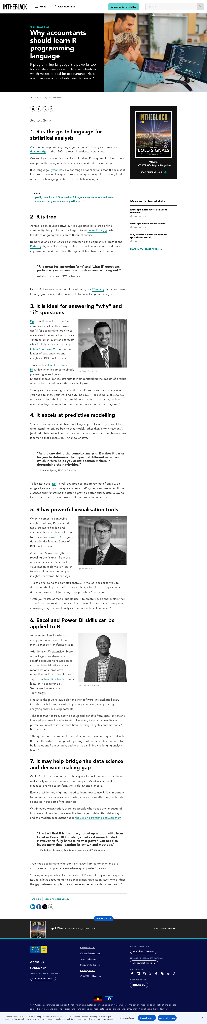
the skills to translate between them (98, 818)
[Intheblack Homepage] (15, 7)
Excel (51, 365)
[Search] (171, 6)
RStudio (97, 289)
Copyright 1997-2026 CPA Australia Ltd (90, 1021)
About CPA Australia (39, 1021)
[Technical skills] (39, 27)
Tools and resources (90, 959)
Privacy (56, 1021)
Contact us (38, 968)
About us (37, 962)
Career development (90, 953)
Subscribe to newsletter (123, 7)
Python (54, 170)
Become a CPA (87, 947)
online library (96, 230)
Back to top (103, 918)
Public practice (87, 970)
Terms (65, 1021)
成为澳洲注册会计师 (90, 976)
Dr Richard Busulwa (48, 679)
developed (37, 151)
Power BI (53, 537)
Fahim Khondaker (41, 349)
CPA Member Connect (42, 978)
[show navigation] (40, 6)
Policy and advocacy (90, 965)
